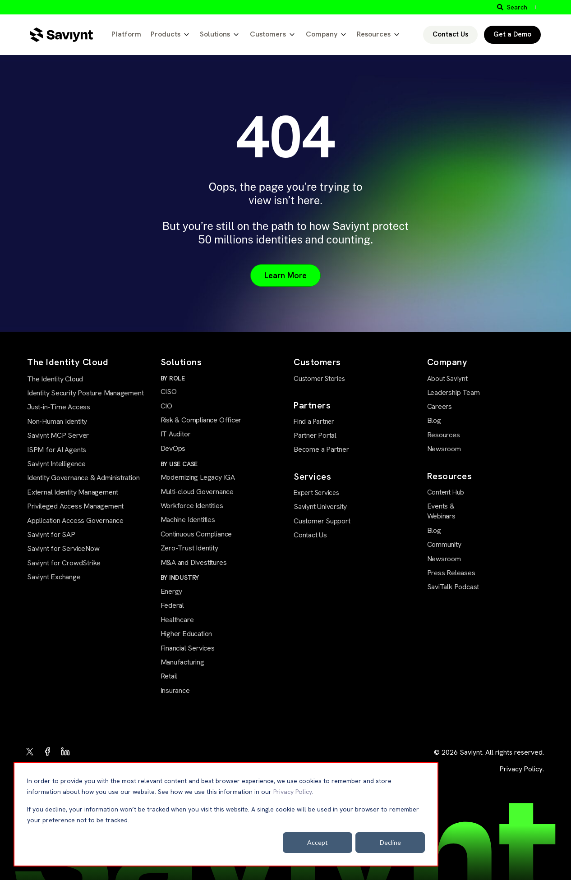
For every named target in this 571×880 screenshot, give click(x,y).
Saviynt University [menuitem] (320, 506)
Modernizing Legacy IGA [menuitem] (198, 477)
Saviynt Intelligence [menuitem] (56, 463)
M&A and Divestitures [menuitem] (194, 562)
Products (165, 34)
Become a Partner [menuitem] (321, 449)
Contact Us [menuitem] (310, 535)
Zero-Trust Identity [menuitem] (189, 548)
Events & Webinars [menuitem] (441, 511)
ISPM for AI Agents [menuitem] (56, 449)
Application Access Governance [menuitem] (75, 520)
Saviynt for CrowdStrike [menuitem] (64, 563)
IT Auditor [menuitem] (176, 434)
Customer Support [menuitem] (322, 521)
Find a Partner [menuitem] (314, 421)
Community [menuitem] (444, 544)
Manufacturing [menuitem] (182, 662)
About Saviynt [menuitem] (447, 378)
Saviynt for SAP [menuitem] (51, 534)
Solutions (215, 34)
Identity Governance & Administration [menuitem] (83, 477)
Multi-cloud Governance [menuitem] (197, 491)
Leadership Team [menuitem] (453, 392)
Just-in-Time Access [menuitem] (58, 407)
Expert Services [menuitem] (316, 492)
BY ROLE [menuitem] (173, 378)
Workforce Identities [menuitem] (192, 505)
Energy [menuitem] (172, 591)
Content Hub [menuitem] (446, 492)
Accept (317, 842)
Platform (126, 34)
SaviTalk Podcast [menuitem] (453, 586)
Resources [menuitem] (443, 435)
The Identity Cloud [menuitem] (55, 379)
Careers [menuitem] (439, 406)
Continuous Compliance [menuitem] (196, 534)
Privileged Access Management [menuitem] (75, 506)
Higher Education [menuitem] (186, 633)
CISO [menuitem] (169, 391)
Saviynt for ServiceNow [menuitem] (63, 548)
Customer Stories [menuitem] (319, 378)
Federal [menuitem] (172, 605)
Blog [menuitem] (434, 420)
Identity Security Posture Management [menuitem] (85, 393)
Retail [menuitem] (169, 676)
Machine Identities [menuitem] (188, 519)
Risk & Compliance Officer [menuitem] (201, 420)
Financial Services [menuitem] (188, 648)
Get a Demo (512, 34)
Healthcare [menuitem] (177, 619)
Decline (390, 842)
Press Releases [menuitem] (451, 573)
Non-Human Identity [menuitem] (57, 421)
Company (321, 34)
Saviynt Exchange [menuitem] (54, 577)
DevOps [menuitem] (173, 448)
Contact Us (450, 34)
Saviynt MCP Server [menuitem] (58, 435)
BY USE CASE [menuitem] (179, 464)
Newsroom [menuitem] (444, 449)
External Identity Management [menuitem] (72, 492)
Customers (268, 34)
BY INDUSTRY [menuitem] (180, 577)
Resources (374, 34)
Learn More (285, 275)
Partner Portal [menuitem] (315, 435)
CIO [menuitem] (166, 406)
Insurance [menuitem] (175, 690)
